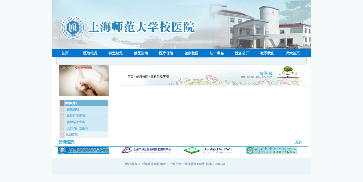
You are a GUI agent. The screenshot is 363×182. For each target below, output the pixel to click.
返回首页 (72, 134)
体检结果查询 (76, 122)
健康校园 (142, 76)
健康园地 (73, 109)
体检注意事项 (76, 116)
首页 (130, 76)
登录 (304, 164)
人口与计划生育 (77, 128)
